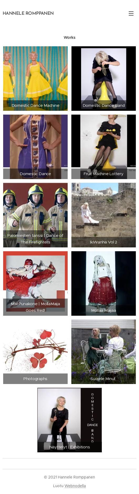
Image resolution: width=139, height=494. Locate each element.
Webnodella (75, 485)
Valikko (131, 13)
